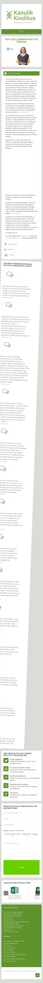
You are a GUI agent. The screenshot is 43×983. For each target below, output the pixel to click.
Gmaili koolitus (8, 929)
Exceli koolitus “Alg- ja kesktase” (13, 912)
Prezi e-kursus (15, 213)
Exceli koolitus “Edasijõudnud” (12, 914)
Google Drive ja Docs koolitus (12, 927)
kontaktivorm (24, 236)
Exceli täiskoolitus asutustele (12, 916)
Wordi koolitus (7, 918)
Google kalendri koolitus (10, 931)
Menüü (21, 32)
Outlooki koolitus (8, 920)
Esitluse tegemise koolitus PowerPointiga (16, 922)
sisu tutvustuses (23, 112)
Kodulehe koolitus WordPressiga (13, 925)
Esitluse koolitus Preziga (10, 924)
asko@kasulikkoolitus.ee (13, 238)
